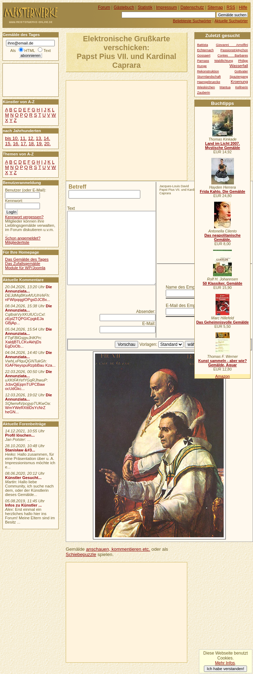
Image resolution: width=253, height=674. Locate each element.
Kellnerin (241, 87)
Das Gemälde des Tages (26, 259)
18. (32, 143)
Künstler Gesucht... (23, 477)
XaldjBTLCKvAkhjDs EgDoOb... (23, 344)
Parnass (203, 61)
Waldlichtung (223, 61)
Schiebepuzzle (81, 554)
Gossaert (204, 55)
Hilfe (243, 7)
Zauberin (203, 92)
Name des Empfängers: (188, 287)
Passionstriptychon (234, 50)
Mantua (224, 87)
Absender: (145, 311)
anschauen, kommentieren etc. (118, 549)
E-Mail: (148, 323)
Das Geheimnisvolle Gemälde (222, 322)
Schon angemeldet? (22, 238)
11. (23, 138)
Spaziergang (239, 76)
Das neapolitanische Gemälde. (222, 237)
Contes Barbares (233, 55)
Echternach (205, 50)
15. (8, 143)
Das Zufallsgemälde (22, 263)
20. (47, 143)
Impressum (166, 7)
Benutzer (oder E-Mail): (25, 190)
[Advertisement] (141, 130)
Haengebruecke (208, 82)
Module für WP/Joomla (25, 268)
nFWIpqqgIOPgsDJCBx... (27, 299)
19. (39, 143)
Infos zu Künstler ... (23, 505)
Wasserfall (239, 66)
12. (31, 138)
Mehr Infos (225, 663)
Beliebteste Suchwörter (192, 21)
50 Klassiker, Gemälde (222, 283)
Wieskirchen (206, 87)
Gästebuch (124, 7)
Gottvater (241, 71)
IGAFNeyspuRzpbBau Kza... (30, 365)
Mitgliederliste (17, 242)
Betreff (77, 187)
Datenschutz (192, 7)
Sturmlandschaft (209, 76)
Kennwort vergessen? (24, 217)
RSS (230, 7)
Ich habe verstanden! (225, 669)
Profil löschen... (20, 435)
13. (39, 138)
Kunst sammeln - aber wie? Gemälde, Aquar (222, 363)
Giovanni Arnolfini (232, 45)
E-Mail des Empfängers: (188, 305)
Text (71, 208)
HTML (29, 50)
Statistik (145, 7)
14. (46, 138)
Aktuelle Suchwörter (231, 21)
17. (24, 143)
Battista (202, 45)
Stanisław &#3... (20, 450)
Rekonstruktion (208, 71)
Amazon (222, 376)
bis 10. (12, 138)
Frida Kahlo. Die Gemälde (222, 191)
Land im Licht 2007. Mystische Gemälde (222, 145)
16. (16, 143)
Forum (104, 7)
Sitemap (215, 7)
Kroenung (239, 81)
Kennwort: (14, 201)
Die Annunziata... (28, 289)
